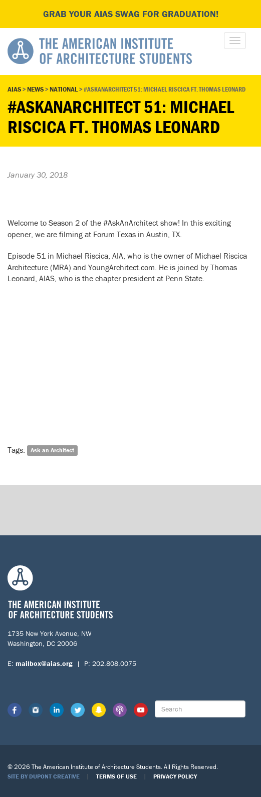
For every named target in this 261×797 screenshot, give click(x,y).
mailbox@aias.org (44, 663)
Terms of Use (116, 776)
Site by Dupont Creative (44, 776)
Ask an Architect (52, 450)
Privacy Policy (175, 776)
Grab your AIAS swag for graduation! (130, 14)
